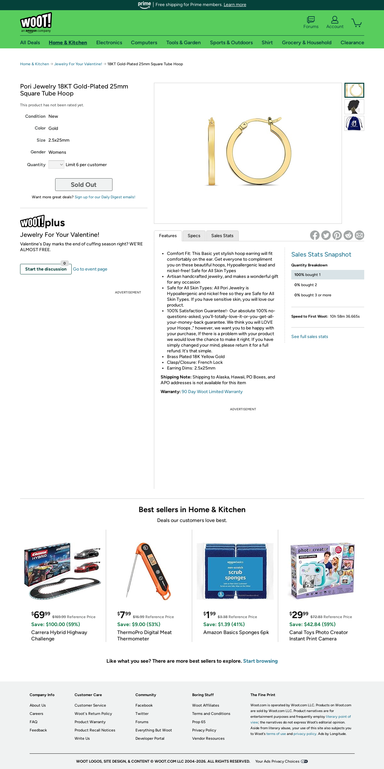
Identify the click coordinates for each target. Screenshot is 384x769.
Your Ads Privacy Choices (277, 761)
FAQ (33, 722)
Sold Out (84, 184)
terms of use (276, 734)
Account (335, 22)
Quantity (36, 164)
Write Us (82, 738)
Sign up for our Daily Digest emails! (105, 197)
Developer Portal (149, 738)
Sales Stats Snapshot (321, 254)
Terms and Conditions (211, 713)
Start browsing (260, 661)
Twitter (142, 713)
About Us (38, 705)
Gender (38, 152)
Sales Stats (222, 235)
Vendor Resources (208, 738)
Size (41, 140)
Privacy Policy (204, 730)
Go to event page (90, 269)
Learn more (235, 4)
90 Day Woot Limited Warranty (212, 391)
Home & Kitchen (34, 64)
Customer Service (90, 705)
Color (40, 128)
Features (168, 235)
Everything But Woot (153, 730)
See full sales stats (309, 336)
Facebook (144, 705)
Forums (311, 22)
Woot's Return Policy (93, 713)
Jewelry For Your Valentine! (78, 64)
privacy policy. (305, 734)
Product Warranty (90, 722)
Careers (36, 713)
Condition (35, 116)
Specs (194, 235)
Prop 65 (199, 722)
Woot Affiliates (205, 705)
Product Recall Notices (95, 730)
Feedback (38, 730)
